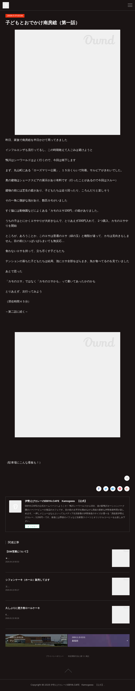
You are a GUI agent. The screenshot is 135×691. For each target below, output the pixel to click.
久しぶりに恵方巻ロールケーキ (22, 608)
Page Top (67, 671)
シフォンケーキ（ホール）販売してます (27, 580)
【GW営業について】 (17, 551)
